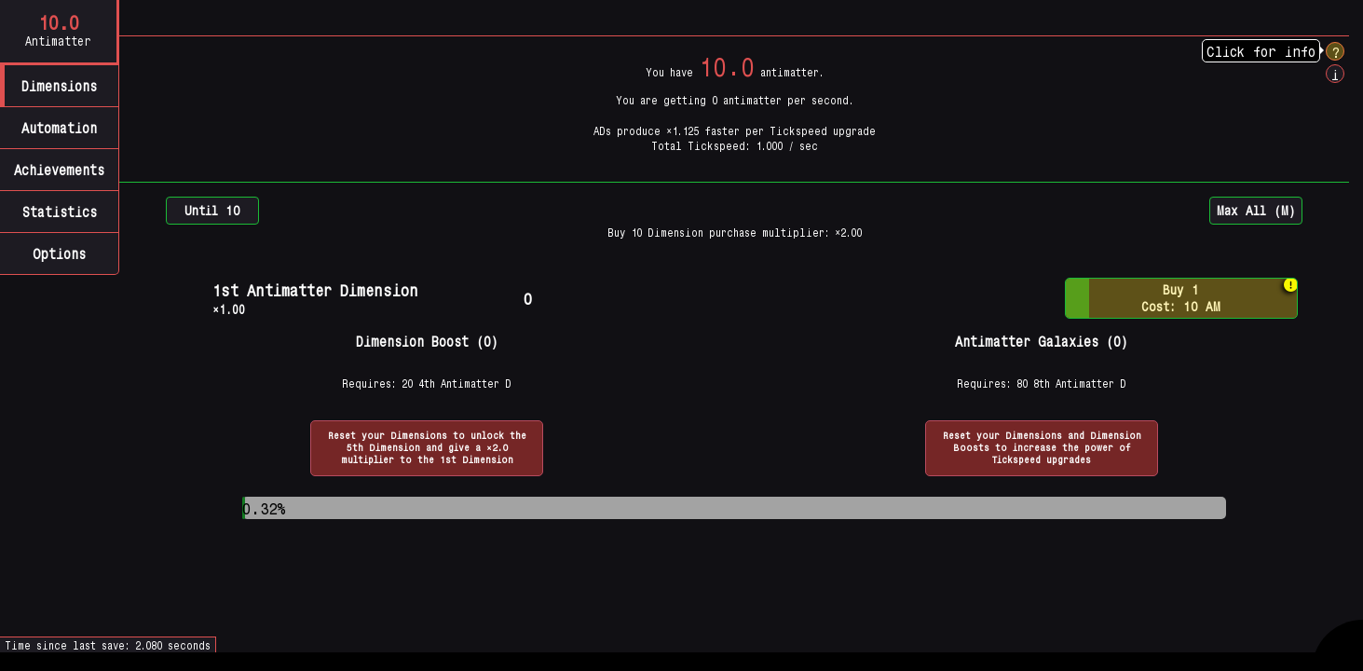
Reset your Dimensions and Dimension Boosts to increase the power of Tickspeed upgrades (1042, 447)
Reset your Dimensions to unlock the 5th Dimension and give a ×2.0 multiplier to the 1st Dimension (427, 447)
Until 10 (212, 210)
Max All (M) (1256, 210)
